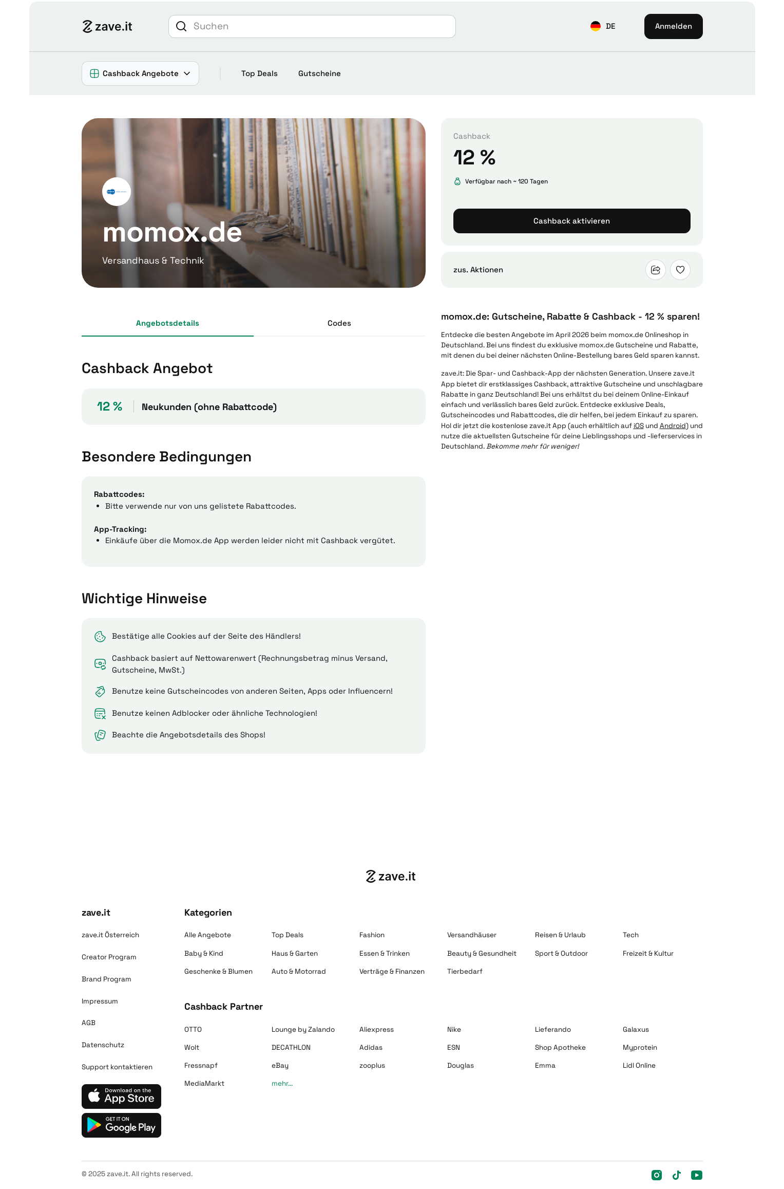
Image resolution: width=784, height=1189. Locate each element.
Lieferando (553, 1029)
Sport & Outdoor (561, 953)
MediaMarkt (204, 1083)
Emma (545, 1065)
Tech (631, 935)
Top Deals (259, 73)
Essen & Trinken (384, 953)
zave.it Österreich (110, 935)
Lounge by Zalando (303, 1029)
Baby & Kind (203, 953)
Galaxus (636, 1029)
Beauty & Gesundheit (482, 953)
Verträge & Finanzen (392, 971)
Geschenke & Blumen (218, 971)
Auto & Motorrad (299, 971)
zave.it (452, 373)
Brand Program (106, 979)
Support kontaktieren (117, 1067)
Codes (339, 323)
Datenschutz (103, 1045)
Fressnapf (201, 1065)
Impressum (100, 1001)
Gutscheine (319, 73)
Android (673, 425)
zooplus (372, 1065)
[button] (602, 26)
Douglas (460, 1065)
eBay (280, 1065)
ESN (453, 1047)
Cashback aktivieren (571, 221)
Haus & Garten (295, 953)
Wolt (191, 1047)
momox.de (625, 334)
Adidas (371, 1047)
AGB (88, 1022)
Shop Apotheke (560, 1047)
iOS (639, 425)
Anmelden (673, 26)
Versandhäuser (471, 935)
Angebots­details (167, 323)
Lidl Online (639, 1065)
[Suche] (323, 26)
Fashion (372, 935)
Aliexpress (376, 1029)
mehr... (282, 1083)
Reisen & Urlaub (560, 935)
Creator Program (109, 957)
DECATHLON (291, 1047)
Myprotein (640, 1047)
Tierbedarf (465, 971)
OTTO (193, 1029)
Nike (454, 1029)
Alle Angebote (207, 935)
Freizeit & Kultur (648, 953)
